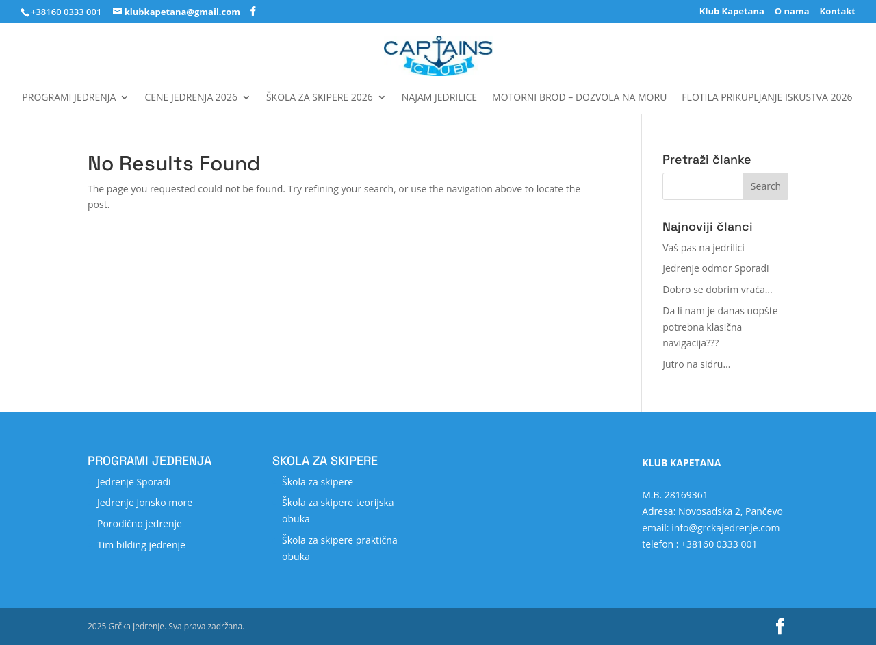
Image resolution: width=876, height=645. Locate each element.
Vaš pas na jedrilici (703, 247)
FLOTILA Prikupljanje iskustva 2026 (767, 97)
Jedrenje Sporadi (134, 481)
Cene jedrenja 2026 (190, 97)
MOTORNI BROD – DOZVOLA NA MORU (579, 97)
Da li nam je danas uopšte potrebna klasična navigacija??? (719, 327)
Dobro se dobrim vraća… (717, 289)
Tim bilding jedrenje (141, 544)
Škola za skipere (317, 481)
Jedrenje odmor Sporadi (715, 268)
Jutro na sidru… (696, 363)
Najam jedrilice (439, 97)
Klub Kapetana (731, 12)
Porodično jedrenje (139, 523)
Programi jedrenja (69, 97)
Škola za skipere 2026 (319, 97)
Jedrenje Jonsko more (144, 502)
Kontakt (837, 12)
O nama (792, 12)
